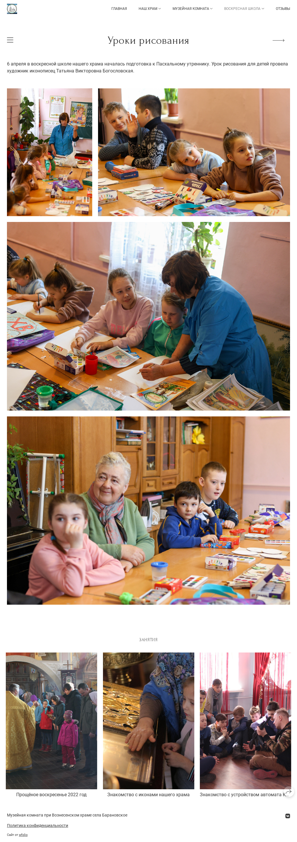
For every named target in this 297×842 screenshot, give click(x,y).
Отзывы (283, 9)
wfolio (23, 835)
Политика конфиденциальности (37, 825)
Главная (119, 9)
